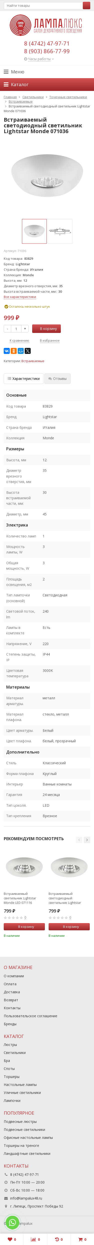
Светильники (15, 1052)
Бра (7, 1060)
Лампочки (12, 1100)
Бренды (10, 1023)
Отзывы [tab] (57, 378)
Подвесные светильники (24, 1129)
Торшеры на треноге (21, 1145)
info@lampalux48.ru (26, 1198)
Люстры (10, 1044)
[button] (79, 840)
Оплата (10, 984)
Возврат (11, 999)
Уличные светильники (22, 1092)
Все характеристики (20, 296)
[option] (34, 231)
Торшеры (11, 1076)
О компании (14, 976)
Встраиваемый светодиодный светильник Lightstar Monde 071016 (65, 898)
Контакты (12, 1007)
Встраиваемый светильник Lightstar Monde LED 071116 (20, 898)
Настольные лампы (20, 1084)
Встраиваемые (32, 361)
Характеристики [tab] (24, 378)
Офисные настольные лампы (28, 1137)
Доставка (12, 992)
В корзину (45, 328)
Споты (9, 1068)
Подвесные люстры (20, 1121)
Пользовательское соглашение (30, 1015)
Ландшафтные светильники (27, 1153)
